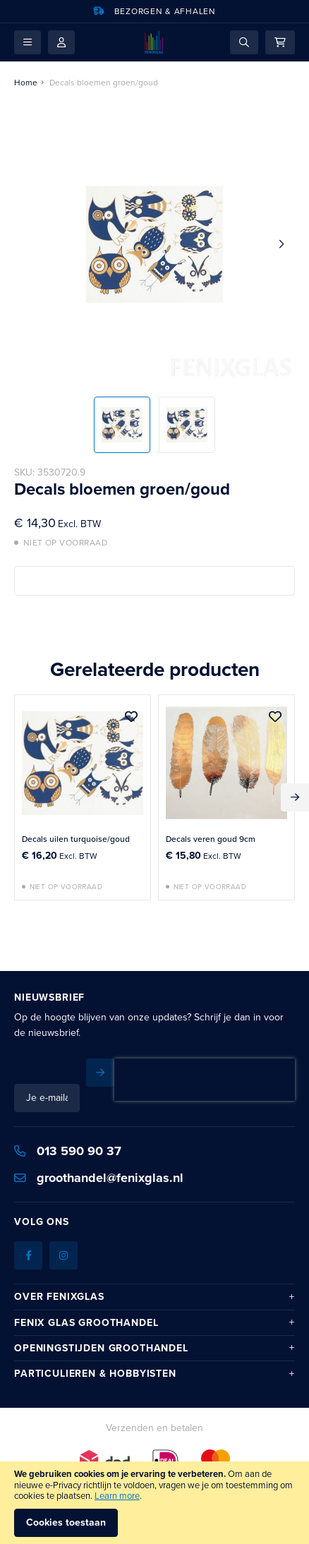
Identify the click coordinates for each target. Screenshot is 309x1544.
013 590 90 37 (67, 1125)
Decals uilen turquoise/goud (76, 839)
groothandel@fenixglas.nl (98, 1152)
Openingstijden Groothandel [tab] (101, 1322)
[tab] (154, 1271)
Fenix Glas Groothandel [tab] (86, 1297)
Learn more (117, 1495)
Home (25, 82)
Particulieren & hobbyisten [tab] (95, 1348)
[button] (27, 42)
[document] (154, 1502)
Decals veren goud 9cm (210, 839)
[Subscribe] (281, 1073)
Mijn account (61, 42)
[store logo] (154, 42)
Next (295, 797)
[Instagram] (63, 1230)
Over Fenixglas (59, 1271)
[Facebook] (28, 1230)
